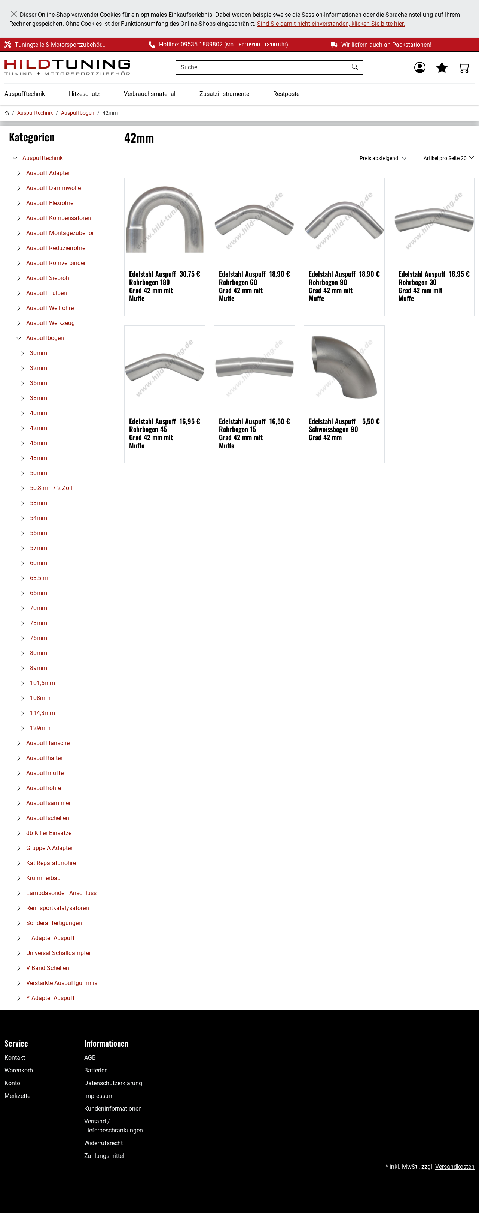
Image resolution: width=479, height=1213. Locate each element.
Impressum (99, 1095)
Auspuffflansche (41, 743)
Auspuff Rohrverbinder (49, 263)
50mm (31, 473)
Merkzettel (18, 1095)
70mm (31, 608)
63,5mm (34, 578)
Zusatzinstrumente (224, 93)
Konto (12, 1083)
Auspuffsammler (42, 803)
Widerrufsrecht (103, 1143)
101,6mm (35, 683)
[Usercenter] (419, 67)
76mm (31, 638)
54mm (31, 518)
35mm (31, 383)
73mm (31, 623)
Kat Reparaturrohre (44, 863)
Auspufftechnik (24, 93)
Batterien (96, 1070)
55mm (31, 533)
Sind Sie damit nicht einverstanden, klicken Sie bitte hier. (331, 23)
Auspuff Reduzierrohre (49, 248)
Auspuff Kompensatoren (52, 218)
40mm (31, 413)
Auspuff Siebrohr (42, 278)
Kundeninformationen (113, 1108)
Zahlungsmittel (104, 1155)
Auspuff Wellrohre (43, 308)
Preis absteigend (379, 158)
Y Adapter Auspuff (44, 998)
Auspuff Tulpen (40, 293)
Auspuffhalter (37, 758)
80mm (31, 653)
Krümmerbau (37, 878)
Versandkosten (455, 1166)
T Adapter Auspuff (44, 938)
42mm (31, 428)
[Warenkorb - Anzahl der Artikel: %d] (464, 67)
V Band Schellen (41, 968)
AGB (90, 1057)
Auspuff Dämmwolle (47, 188)
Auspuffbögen (77, 113)
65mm (31, 593)
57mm (31, 548)
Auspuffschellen (41, 818)
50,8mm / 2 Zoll (44, 488)
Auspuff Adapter (41, 173)
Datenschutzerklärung (113, 1083)
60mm (31, 563)
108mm (33, 698)
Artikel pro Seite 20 (446, 158)
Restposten (288, 93)
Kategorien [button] (32, 136)
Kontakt (14, 1057)
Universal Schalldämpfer (52, 953)
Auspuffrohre (37, 788)
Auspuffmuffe (38, 773)
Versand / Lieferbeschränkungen (113, 1126)
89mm (31, 668)
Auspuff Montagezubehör (53, 233)
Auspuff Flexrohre (43, 203)
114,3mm (35, 713)
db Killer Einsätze (42, 833)
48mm (31, 458)
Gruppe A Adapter (43, 848)
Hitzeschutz (84, 93)
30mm (31, 353)
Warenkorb (18, 1070)
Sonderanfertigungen (47, 923)
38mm (31, 398)
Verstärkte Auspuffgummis (55, 983)
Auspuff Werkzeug (44, 323)
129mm (33, 728)
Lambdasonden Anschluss (55, 893)
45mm (31, 443)
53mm (31, 503)
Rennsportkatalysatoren (51, 908)
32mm (31, 368)
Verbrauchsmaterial (150, 93)
